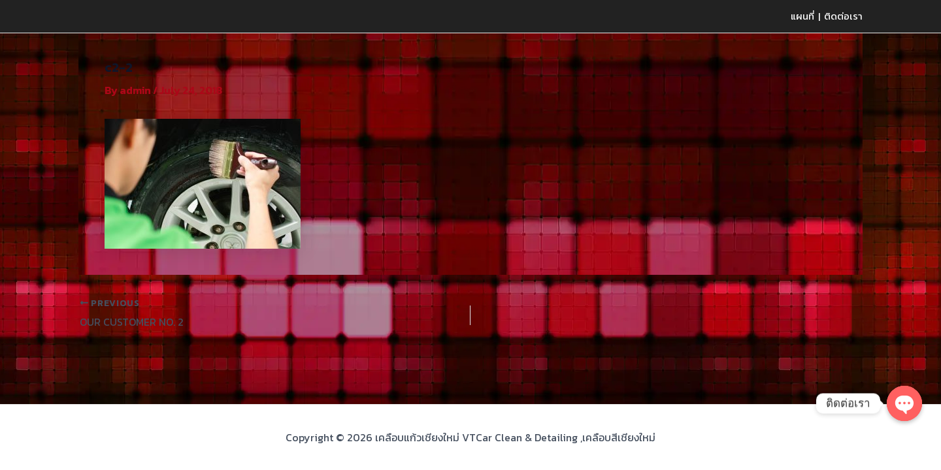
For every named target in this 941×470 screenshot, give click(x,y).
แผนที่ (802, 16)
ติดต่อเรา (843, 16)
